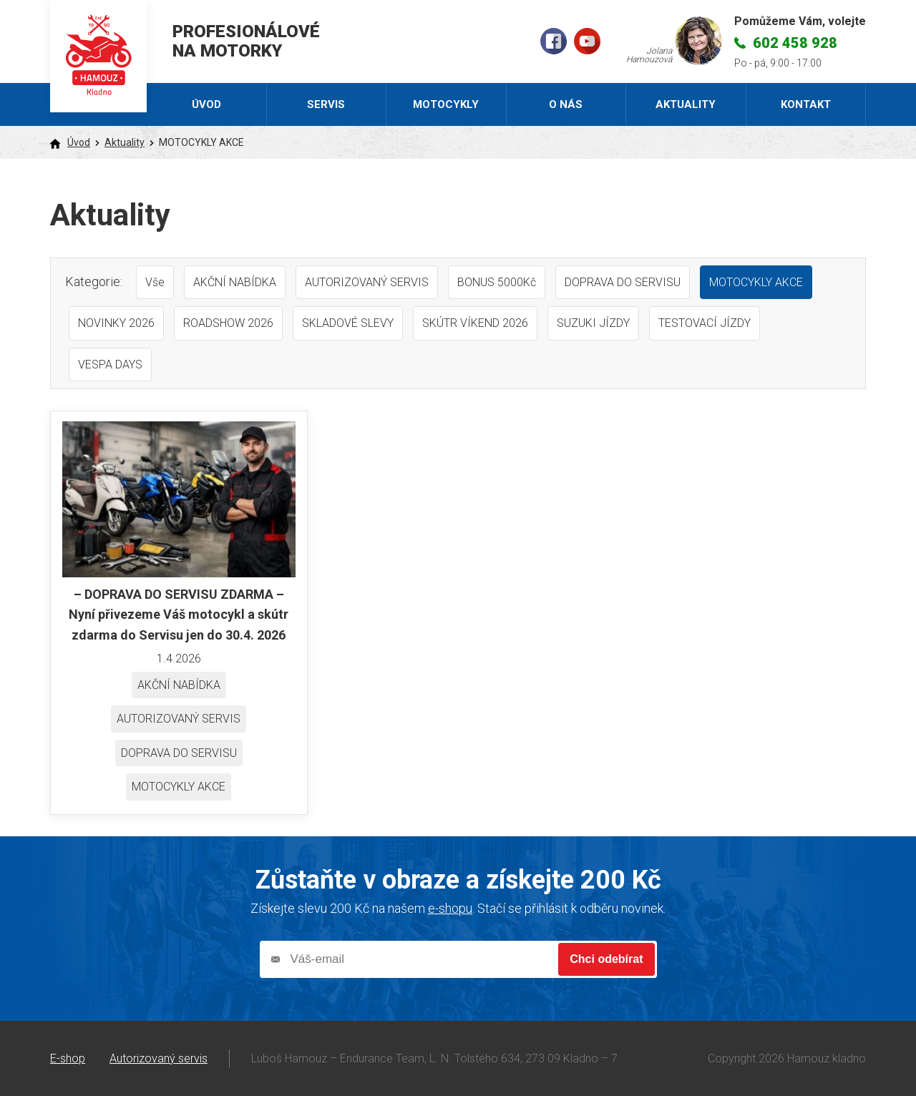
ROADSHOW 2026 (228, 323)
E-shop (67, 1058)
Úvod (206, 104)
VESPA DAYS (110, 364)
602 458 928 (795, 43)
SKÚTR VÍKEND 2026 (475, 323)
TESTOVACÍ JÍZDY (704, 323)
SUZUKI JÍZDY (593, 323)
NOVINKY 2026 (116, 323)
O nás (566, 104)
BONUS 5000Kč (496, 282)
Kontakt (806, 104)
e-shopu (450, 908)
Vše (155, 282)
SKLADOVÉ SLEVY (348, 323)
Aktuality (686, 104)
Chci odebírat (606, 959)
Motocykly (446, 104)
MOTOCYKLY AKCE (756, 282)
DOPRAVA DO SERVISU (623, 282)
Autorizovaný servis (158, 1058)
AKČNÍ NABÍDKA (234, 282)
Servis (326, 104)
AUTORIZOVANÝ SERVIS (367, 282)
